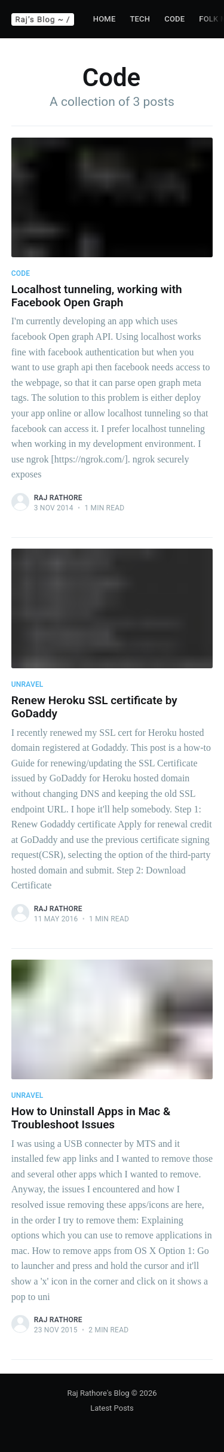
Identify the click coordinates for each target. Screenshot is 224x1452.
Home (104, 18)
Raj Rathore (58, 498)
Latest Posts (112, 1408)
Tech (140, 18)
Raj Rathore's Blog (98, 1393)
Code (174, 18)
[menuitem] (104, 19)
